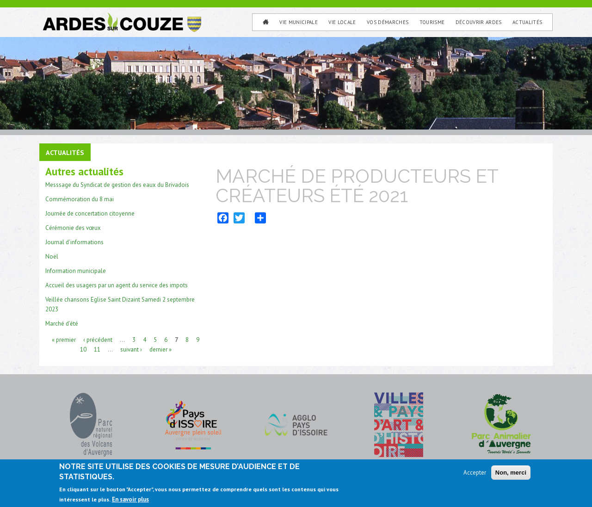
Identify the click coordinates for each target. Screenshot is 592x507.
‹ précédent (97, 339)
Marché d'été (61, 324)
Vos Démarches (387, 22)
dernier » (160, 349)
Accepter (474, 475)
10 (83, 349)
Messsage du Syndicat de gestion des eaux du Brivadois (117, 185)
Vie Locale (342, 22)
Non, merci (510, 475)
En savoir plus (130, 502)
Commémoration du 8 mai (79, 199)
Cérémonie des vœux (73, 228)
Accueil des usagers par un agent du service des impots (116, 285)
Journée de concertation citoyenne (90, 213)
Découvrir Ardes (479, 22)
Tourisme (432, 22)
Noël (51, 256)
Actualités (527, 22)
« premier (64, 339)
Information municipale (75, 271)
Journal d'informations (74, 242)
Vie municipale (298, 22)
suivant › (131, 349)
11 (97, 349)
